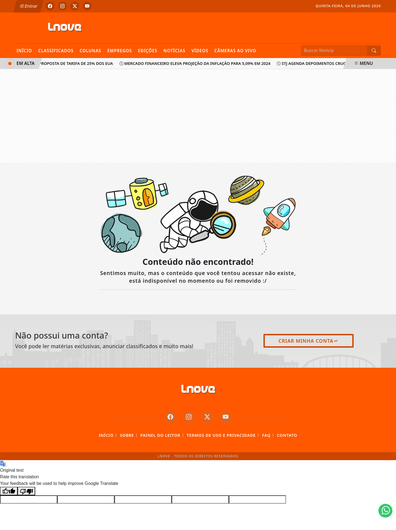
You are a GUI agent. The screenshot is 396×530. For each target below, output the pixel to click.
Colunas (90, 50)
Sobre (127, 435)
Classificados (56, 50)
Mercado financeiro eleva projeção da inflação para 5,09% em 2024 (195, 63)
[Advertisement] (198, 115)
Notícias (174, 50)
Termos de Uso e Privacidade (221, 435)
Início (24, 50)
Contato (287, 435)
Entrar (28, 6)
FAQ (266, 435)
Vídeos (199, 50)
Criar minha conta (309, 340)
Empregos (119, 50)
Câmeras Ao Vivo (235, 50)
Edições (147, 50)
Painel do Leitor (160, 435)
